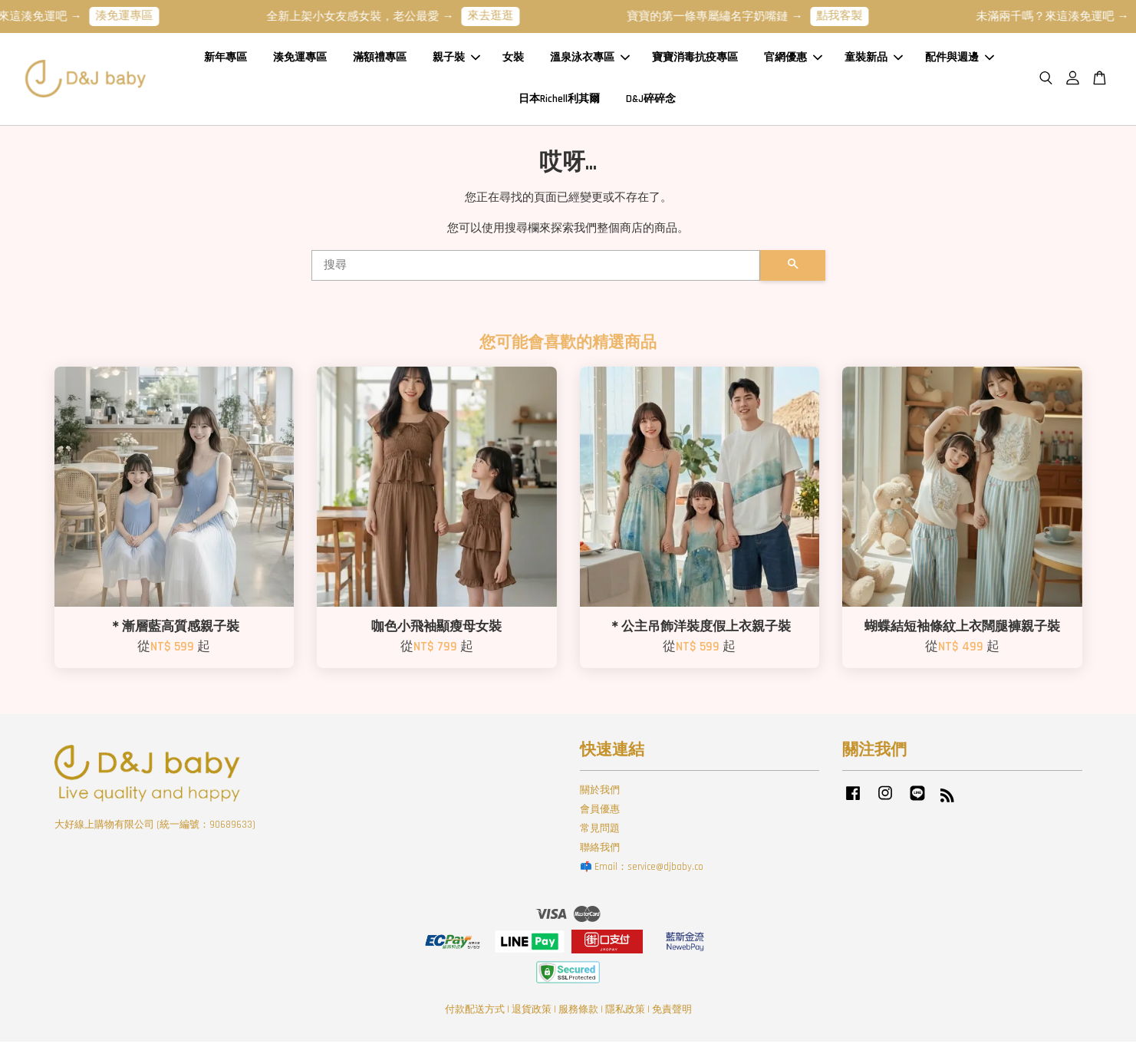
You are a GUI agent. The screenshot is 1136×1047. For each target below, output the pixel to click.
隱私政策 (625, 1015)
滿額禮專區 (380, 60)
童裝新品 (874, 60)
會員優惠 (600, 815)
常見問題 (600, 834)
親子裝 (456, 60)
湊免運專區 (137, 15)
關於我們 (600, 796)
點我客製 (853, 15)
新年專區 (225, 60)
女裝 (513, 60)
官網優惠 (793, 60)
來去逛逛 (504, 15)
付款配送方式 (475, 1015)
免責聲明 (672, 1015)
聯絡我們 (600, 853)
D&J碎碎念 (651, 101)
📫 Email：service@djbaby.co (641, 872)
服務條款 (578, 1015)
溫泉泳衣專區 (590, 60)
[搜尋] (535, 270)
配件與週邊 (959, 60)
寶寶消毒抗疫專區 (695, 60)
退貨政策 (532, 1015)
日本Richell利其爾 (559, 101)
